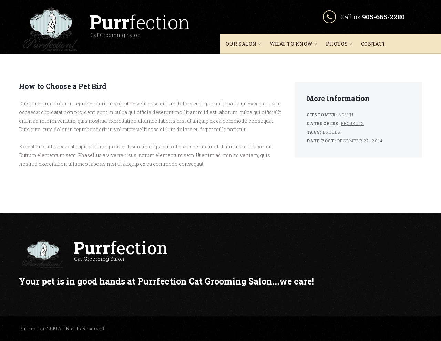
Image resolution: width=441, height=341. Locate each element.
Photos (337, 44)
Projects (352, 123)
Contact (373, 44)
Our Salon (241, 44)
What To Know (291, 44)
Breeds (331, 132)
